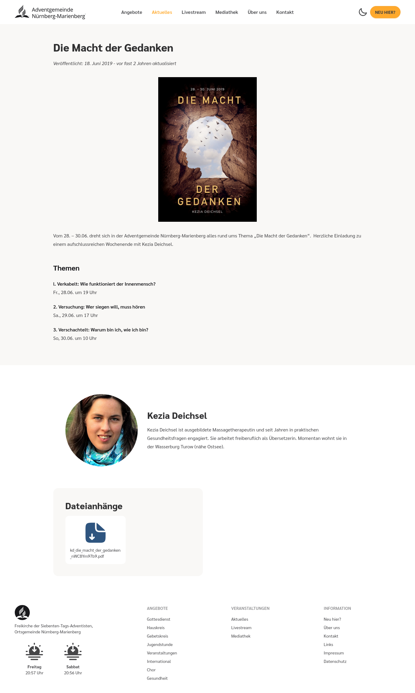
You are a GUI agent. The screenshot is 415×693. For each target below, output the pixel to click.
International (159, 661)
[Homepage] (50, 12)
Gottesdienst (159, 619)
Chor (151, 669)
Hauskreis (156, 627)
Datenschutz (335, 661)
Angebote (131, 12)
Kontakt (285, 12)
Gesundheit (157, 678)
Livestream (194, 12)
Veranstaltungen (162, 652)
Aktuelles (162, 12)
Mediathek (226, 12)
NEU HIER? (385, 12)
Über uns (257, 12)
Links (328, 644)
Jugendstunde (160, 644)
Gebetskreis (157, 635)
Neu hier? (332, 619)
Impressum (334, 652)
